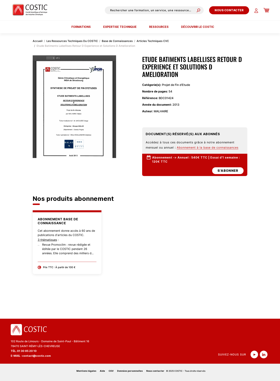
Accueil (37, 41)
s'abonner (228, 170)
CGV (111, 371)
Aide (102, 371)
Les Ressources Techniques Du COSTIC (72, 41)
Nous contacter (229, 10)
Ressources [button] (159, 27)
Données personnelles (130, 371)
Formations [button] (81, 27)
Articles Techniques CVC (153, 41)
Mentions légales (86, 371)
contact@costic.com (36, 355)
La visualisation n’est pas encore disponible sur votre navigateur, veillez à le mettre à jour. (74, 106)
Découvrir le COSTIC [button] (197, 27)
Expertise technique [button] (120, 27)
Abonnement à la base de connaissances (207, 147)
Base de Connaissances (117, 41)
